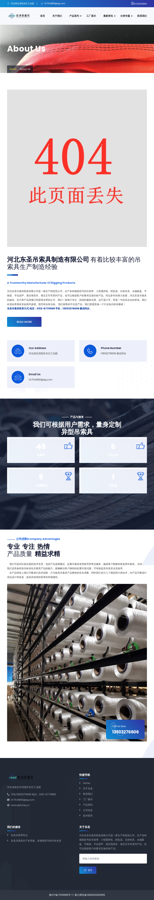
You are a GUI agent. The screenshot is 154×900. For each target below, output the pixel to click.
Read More (24, 322)
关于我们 (57, 16)
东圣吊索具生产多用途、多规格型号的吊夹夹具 (36, 840)
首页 (42, 16)
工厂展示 (91, 16)
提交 (87, 870)
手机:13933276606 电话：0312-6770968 (31, 794)
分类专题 (125, 16)
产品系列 (74, 16)
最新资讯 (108, 16)
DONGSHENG (139, 3)
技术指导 (88, 815)
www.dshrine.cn (18, 805)
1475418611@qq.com (21, 800)
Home (13, 69)
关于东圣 (88, 788)
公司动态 (88, 810)
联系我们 (142, 16)
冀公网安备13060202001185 (90, 895)
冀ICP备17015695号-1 (61, 895)
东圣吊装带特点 (19, 835)
